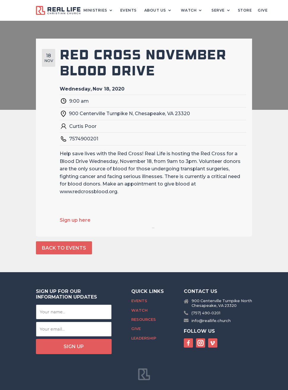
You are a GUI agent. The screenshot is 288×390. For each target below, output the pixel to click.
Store (245, 10)
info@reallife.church (211, 320)
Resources (143, 319)
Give (263, 10)
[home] (60, 10)
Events (128, 10)
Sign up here (75, 220)
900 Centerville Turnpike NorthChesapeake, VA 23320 (222, 303)
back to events (64, 248)
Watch (139, 310)
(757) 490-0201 (206, 313)
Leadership (143, 338)
